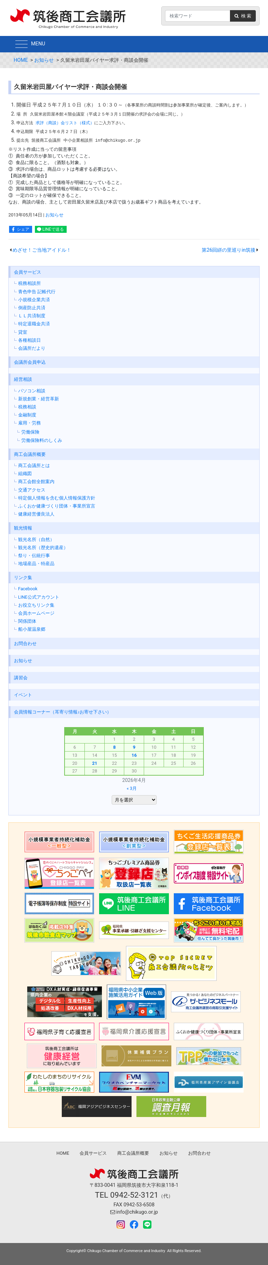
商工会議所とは (34, 465)
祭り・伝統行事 (34, 555)
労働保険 (30, 432)
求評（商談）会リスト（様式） (65, 123)
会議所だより (31, 348)
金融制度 (27, 414)
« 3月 (132, 788)
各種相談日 (29, 340)
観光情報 (23, 528)
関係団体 (27, 621)
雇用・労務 (29, 423)
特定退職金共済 (34, 323)
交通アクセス (31, 490)
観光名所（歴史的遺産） (43, 547)
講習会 (21, 677)
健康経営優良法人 (36, 514)
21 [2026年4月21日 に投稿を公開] (94, 763)
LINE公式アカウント (38, 597)
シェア (23, 229)
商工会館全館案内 (36, 481)
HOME (21, 60)
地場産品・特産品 (36, 563)
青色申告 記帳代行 (36, 291)
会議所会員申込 (30, 362)
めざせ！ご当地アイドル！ (42, 250)
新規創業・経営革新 (38, 398)
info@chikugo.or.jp (134, 1212)
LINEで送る (53, 229)
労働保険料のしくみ (41, 440)
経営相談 (23, 379)
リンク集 (23, 577)
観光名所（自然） (36, 539)
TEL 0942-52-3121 (126, 1194)
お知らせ (44, 60)
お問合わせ (25, 643)
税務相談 (27, 406)
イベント (23, 694)
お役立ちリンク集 (36, 605)
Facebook (28, 588)
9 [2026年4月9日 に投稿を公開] (134, 747)
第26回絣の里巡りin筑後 (228, 250)
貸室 (22, 332)
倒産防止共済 (31, 307)
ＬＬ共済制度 (31, 315)
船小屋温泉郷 (31, 629)
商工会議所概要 (30, 454)
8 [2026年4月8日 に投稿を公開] (114, 747)
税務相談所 (29, 283)
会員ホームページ (36, 613)
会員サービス (27, 272)
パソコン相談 (31, 390)
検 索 (242, 16)
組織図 (25, 473)
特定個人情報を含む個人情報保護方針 (56, 498)
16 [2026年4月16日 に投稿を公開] (134, 755)
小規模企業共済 (34, 299)
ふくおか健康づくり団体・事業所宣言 (56, 506)
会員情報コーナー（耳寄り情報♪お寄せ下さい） (62, 712)
